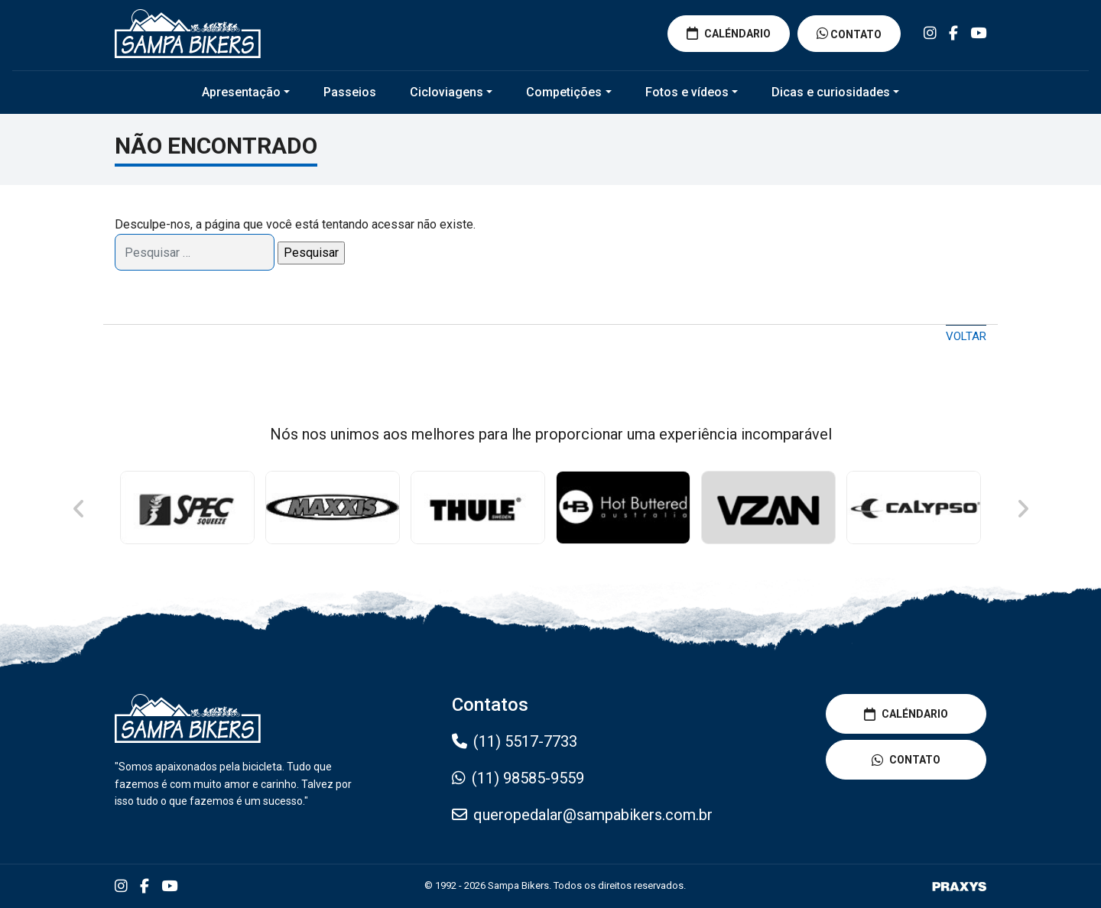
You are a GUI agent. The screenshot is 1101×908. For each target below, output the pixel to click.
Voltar (966, 336)
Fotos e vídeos (687, 92)
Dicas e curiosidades (830, 92)
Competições (564, 92)
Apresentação (241, 92)
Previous (79, 509)
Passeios (349, 92)
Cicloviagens (446, 92)
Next (1021, 509)
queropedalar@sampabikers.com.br (593, 815)
